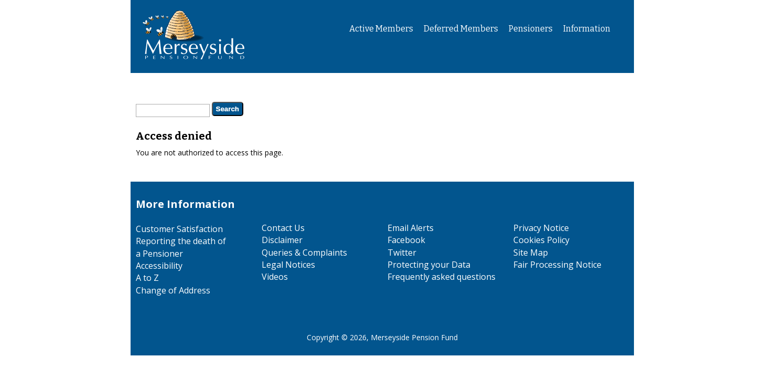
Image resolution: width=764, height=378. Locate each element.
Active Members (381, 29)
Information (586, 29)
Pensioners (531, 29)
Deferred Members (461, 29)
